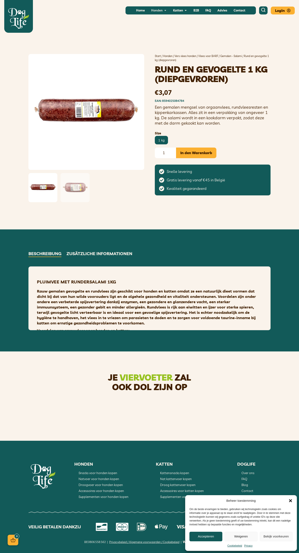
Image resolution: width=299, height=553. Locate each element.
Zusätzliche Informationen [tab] (99, 254)
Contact (247, 491)
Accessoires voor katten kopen (182, 491)
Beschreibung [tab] (44, 254)
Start (158, 56)
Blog (244, 485)
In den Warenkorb (196, 153)
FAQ (244, 479)
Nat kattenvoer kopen (176, 479)
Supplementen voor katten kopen (184, 497)
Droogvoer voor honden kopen (101, 485)
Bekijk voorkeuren (276, 536)
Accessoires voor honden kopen (101, 491)
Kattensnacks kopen (174, 473)
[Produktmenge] (165, 153)
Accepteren (206, 536)
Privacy (248, 545)
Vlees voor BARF (208, 56)
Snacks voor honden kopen (98, 473)
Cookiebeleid (234, 545)
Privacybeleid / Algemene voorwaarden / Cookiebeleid (144, 542)
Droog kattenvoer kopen (178, 485)
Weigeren (241, 536)
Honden (167, 56)
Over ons (247, 473)
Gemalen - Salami (231, 56)
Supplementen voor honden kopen (103, 497)
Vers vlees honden (185, 56)
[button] (290, 501)
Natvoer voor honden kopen (99, 479)
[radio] (161, 140)
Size (158, 133)
